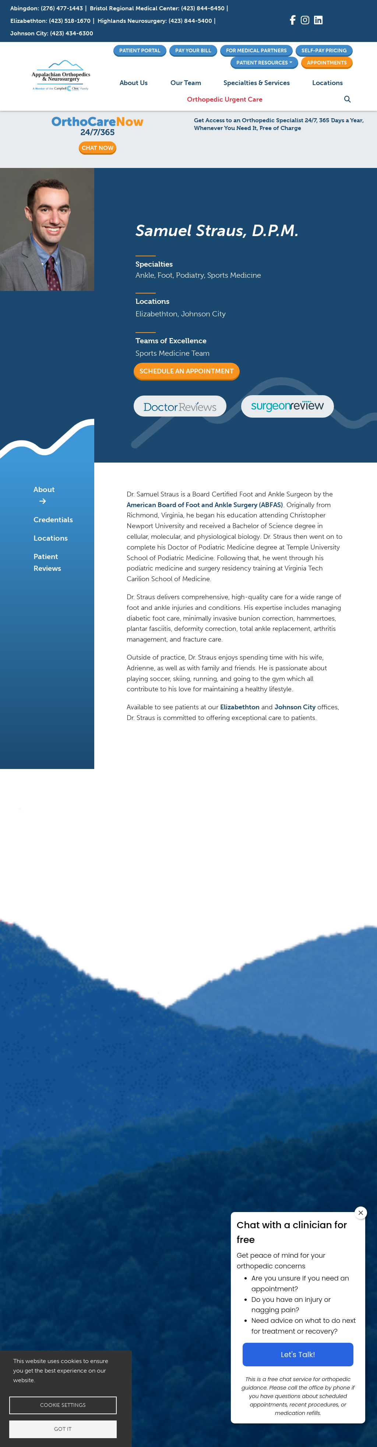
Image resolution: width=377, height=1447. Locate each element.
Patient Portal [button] (140, 50)
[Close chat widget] (361, 1213)
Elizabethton (28, 20)
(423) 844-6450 (203, 8)
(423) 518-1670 (70, 20)
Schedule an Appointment (187, 371)
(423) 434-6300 (71, 33)
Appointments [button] (327, 62)
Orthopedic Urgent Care (225, 99)
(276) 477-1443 (62, 8)
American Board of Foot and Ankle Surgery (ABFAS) (205, 505)
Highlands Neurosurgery (131, 20)
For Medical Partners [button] (256, 50)
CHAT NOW (97, 147)
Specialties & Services (256, 83)
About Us (134, 83)
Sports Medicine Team (172, 353)
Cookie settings (63, 1405)
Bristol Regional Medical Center (134, 8)
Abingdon (24, 8)
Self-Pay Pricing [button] (324, 50)
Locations (327, 83)
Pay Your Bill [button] (193, 50)
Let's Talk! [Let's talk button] (298, 1354)
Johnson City (28, 33)
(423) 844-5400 (190, 20)
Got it (62, 1429)
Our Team (185, 83)
